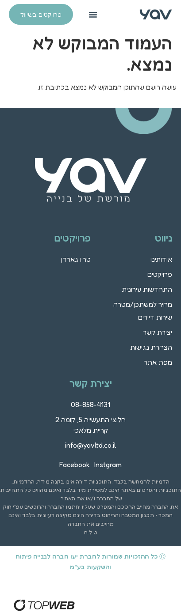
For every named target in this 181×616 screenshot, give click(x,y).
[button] (93, 14)
